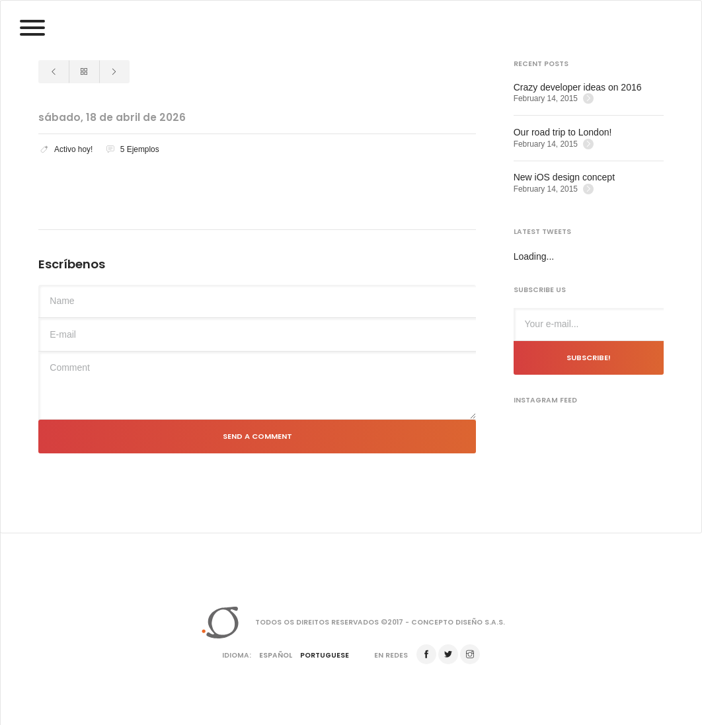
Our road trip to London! (563, 132)
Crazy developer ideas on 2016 (578, 87)
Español (275, 655)
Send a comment (257, 436)
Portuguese (324, 655)
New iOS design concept (564, 177)
